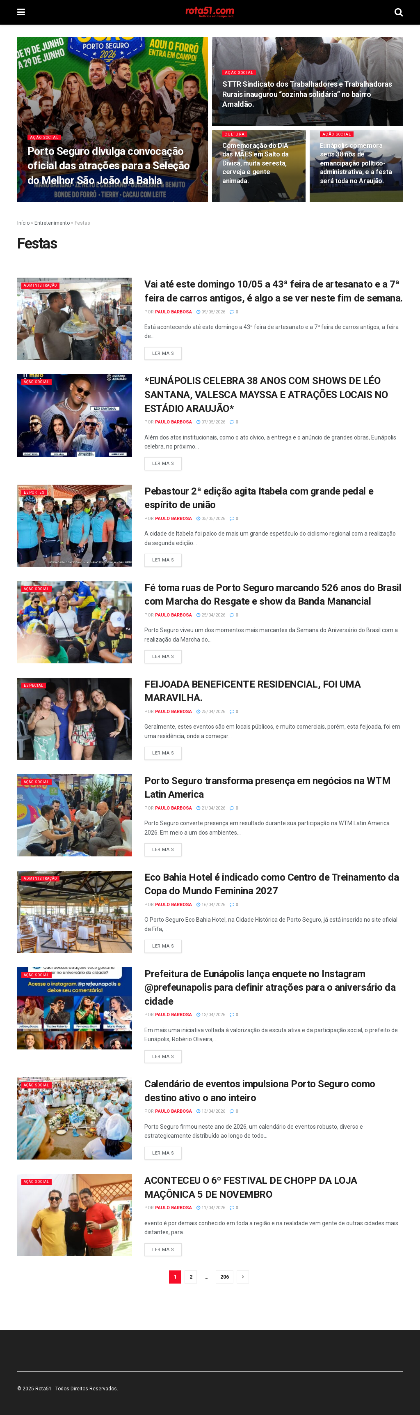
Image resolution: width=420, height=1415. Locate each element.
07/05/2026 (210, 422)
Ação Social (46, 142)
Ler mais (163, 353)
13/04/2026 (210, 1014)
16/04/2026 (210, 904)
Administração (45, 285)
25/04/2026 (210, 615)
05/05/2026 (210, 518)
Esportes (37, 492)
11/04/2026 (210, 1207)
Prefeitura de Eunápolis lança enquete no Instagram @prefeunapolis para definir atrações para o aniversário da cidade (269, 987)
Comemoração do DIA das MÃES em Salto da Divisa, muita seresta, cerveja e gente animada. (255, 168)
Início (23, 223)
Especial (36, 685)
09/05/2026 (210, 312)
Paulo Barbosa (173, 312)
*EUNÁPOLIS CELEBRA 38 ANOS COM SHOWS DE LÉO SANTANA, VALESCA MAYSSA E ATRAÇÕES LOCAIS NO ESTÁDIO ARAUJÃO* (266, 394)
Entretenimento (52, 223)
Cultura (236, 139)
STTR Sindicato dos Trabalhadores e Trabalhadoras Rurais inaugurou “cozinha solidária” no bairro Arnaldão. (307, 99)
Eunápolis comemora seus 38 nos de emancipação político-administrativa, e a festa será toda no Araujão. (356, 168)
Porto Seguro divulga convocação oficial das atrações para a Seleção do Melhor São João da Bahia (108, 170)
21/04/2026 (210, 808)
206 (224, 1277)
